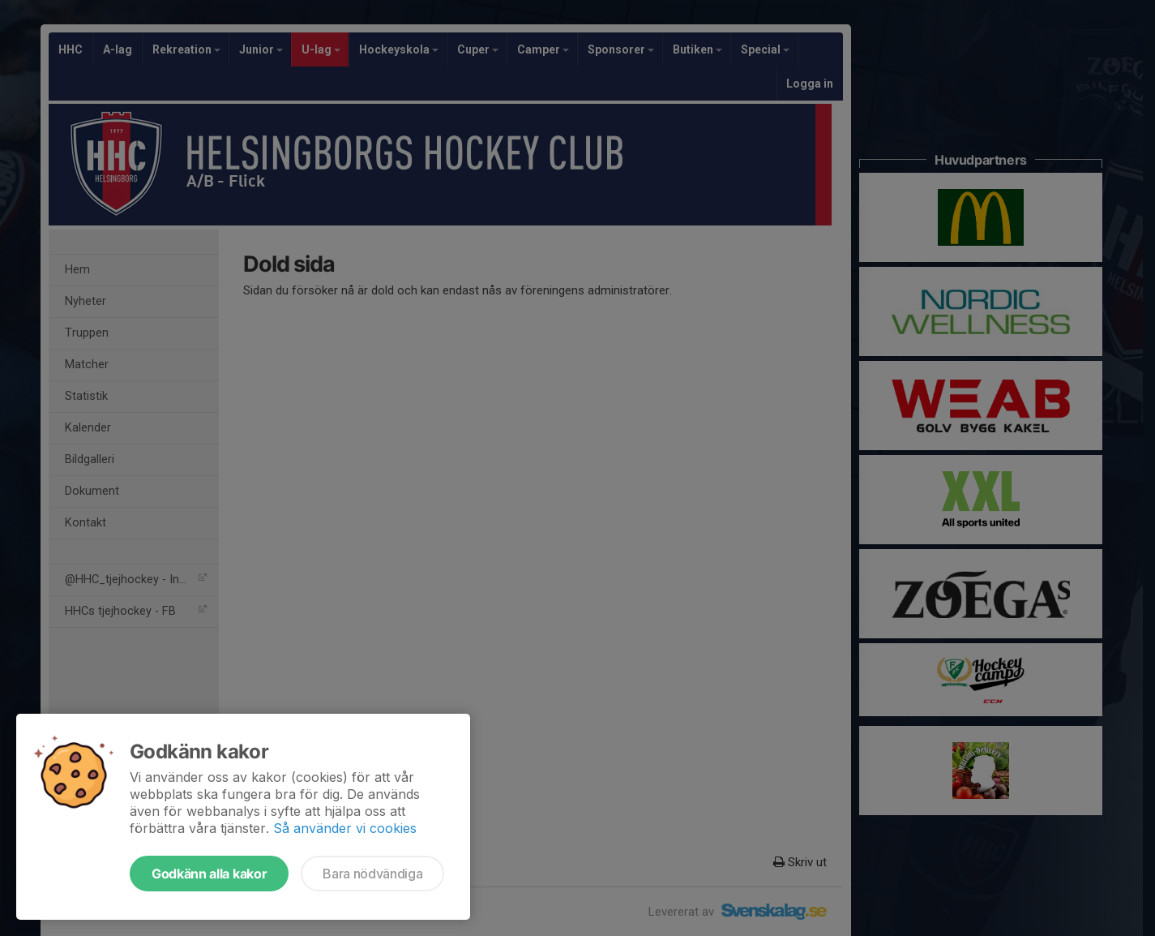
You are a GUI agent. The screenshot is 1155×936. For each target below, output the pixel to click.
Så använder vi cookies (345, 828)
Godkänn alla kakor (209, 873)
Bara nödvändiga (372, 873)
